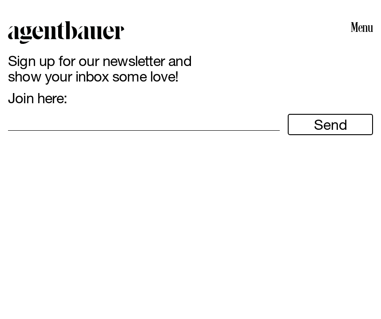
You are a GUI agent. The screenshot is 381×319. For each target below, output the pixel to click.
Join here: (37, 98)
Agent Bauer (66, 32)
